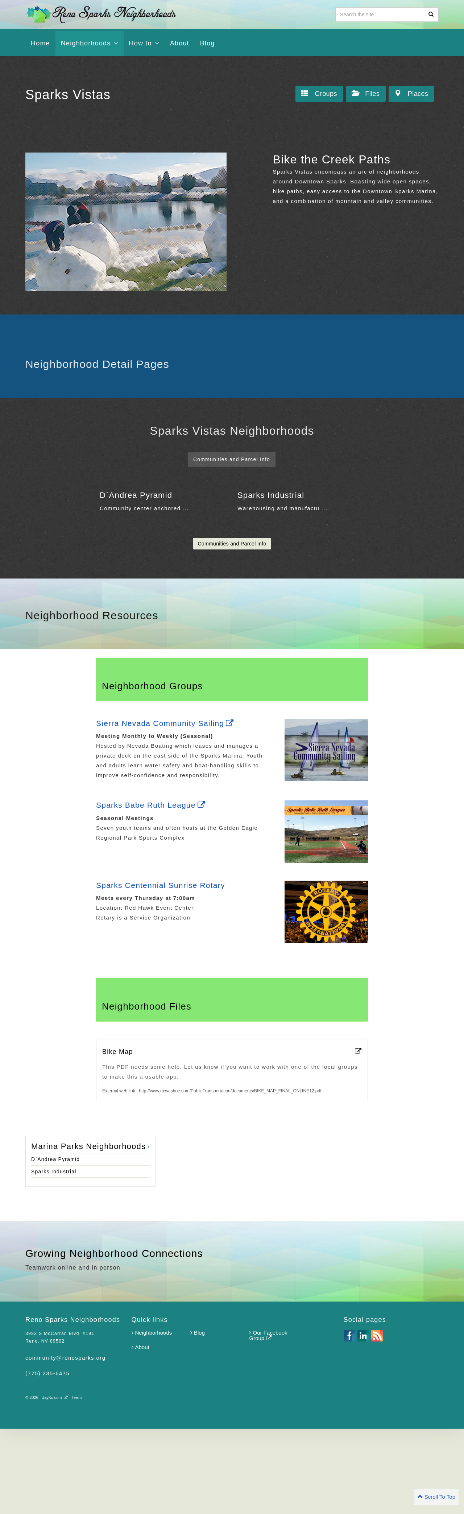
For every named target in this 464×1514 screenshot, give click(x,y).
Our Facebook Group (268, 1420)
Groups (319, 94)
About (179, 43)
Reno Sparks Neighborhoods (100, 14)
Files (366, 94)
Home (40, 43)
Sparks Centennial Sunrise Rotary (163, 970)
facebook (349, 1421)
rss (377, 1421)
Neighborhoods (152, 1418)
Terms (77, 1483)
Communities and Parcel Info (232, 629)
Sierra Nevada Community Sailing (168, 808)
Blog (197, 1418)
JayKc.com (55, 1483)
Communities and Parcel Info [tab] (231, 459)
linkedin (363, 1421)
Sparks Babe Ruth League (153, 890)
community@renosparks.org (65, 1443)
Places (411, 94)
